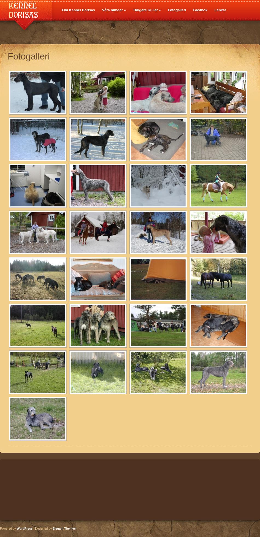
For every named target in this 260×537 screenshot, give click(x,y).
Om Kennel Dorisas (78, 10)
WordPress (25, 528)
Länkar (220, 10)
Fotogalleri (177, 10)
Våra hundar (114, 10)
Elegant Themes (64, 528)
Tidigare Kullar (147, 10)
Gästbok (200, 10)
